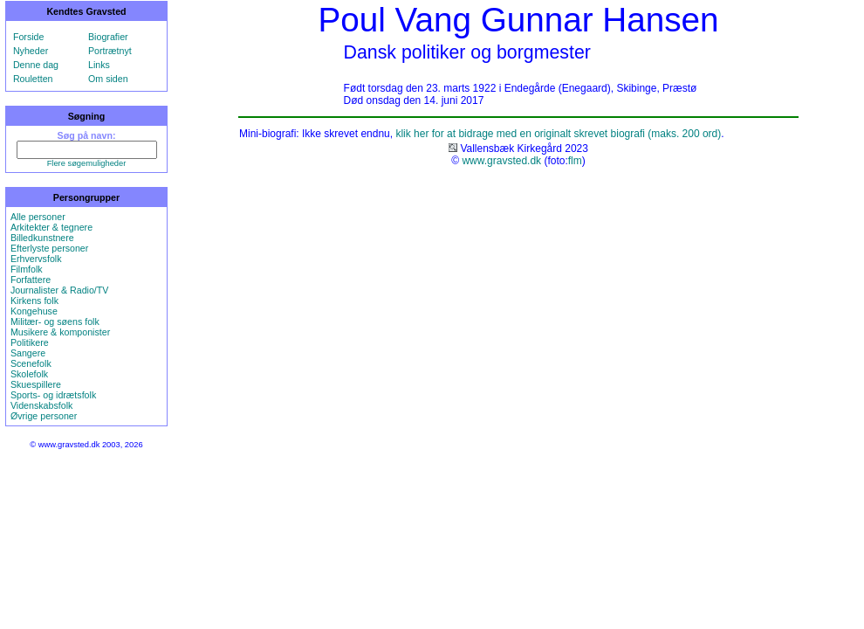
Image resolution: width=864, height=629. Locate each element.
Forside (29, 36)
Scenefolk (30, 363)
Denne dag (35, 64)
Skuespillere (35, 384)
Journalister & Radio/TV (59, 290)
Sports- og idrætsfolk (53, 395)
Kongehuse (34, 311)
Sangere (27, 353)
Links (99, 64)
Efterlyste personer (49, 248)
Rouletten (33, 78)
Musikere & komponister (60, 332)
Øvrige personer (43, 416)
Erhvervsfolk (36, 258)
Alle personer (37, 216)
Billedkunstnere (42, 237)
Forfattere (30, 279)
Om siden (108, 78)
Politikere (29, 342)
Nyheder (30, 50)
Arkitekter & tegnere (51, 227)
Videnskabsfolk (41, 405)
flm (575, 161)
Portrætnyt (110, 50)
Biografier (108, 36)
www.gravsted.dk (501, 161)
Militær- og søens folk (54, 321)
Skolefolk (29, 374)
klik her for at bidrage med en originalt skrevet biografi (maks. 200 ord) (558, 134)
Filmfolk (26, 269)
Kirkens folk (34, 300)
